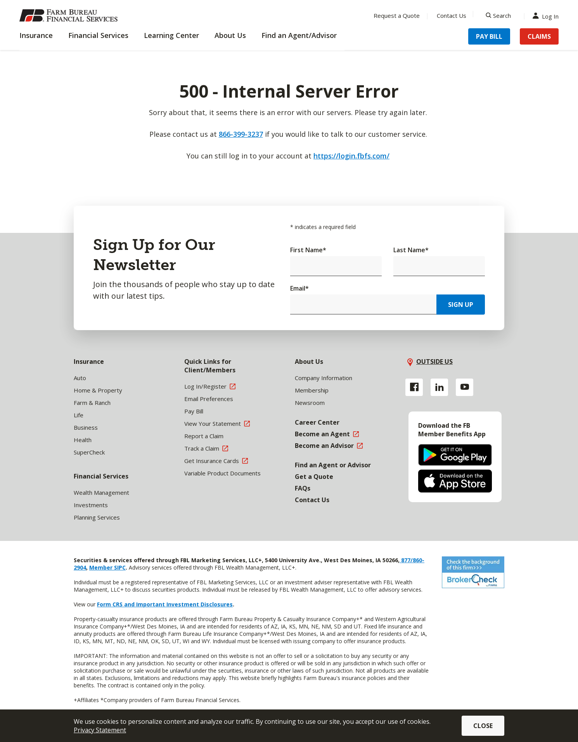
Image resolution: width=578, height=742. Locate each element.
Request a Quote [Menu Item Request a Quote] (397, 15)
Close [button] (483, 725)
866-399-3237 (241, 134)
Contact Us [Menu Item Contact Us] (451, 15)
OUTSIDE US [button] (434, 361)
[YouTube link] (464, 387)
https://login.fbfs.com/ (351, 155)
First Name (308, 250)
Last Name (411, 250)
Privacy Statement (100, 730)
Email (299, 288)
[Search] (498, 15)
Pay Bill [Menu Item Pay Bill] (489, 36)
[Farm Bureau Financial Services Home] (69, 15)
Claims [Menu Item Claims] (539, 36)
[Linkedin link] (439, 387)
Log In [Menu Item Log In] (547, 15)
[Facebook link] (414, 387)
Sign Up (460, 304)
